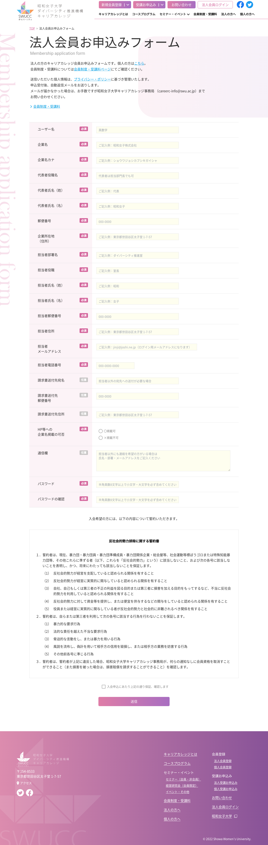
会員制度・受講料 (205, 14)
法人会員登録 (223, 761)
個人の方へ (247, 14)
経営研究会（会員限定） (182, 785)
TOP (32, 28)
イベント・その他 (177, 792)
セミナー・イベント (173, 14)
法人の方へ (228, 14)
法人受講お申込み (225, 782)
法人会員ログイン (215, 4)
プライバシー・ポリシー (92, 79)
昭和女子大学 (222, 815)
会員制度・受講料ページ (92, 69)
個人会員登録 (223, 767)
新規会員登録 (112, 4)
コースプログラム (143, 14)
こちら (139, 63)
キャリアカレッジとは (113, 14)
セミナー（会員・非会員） (183, 779)
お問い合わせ (181, 4)
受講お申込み (146, 4)
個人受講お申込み (225, 789)
